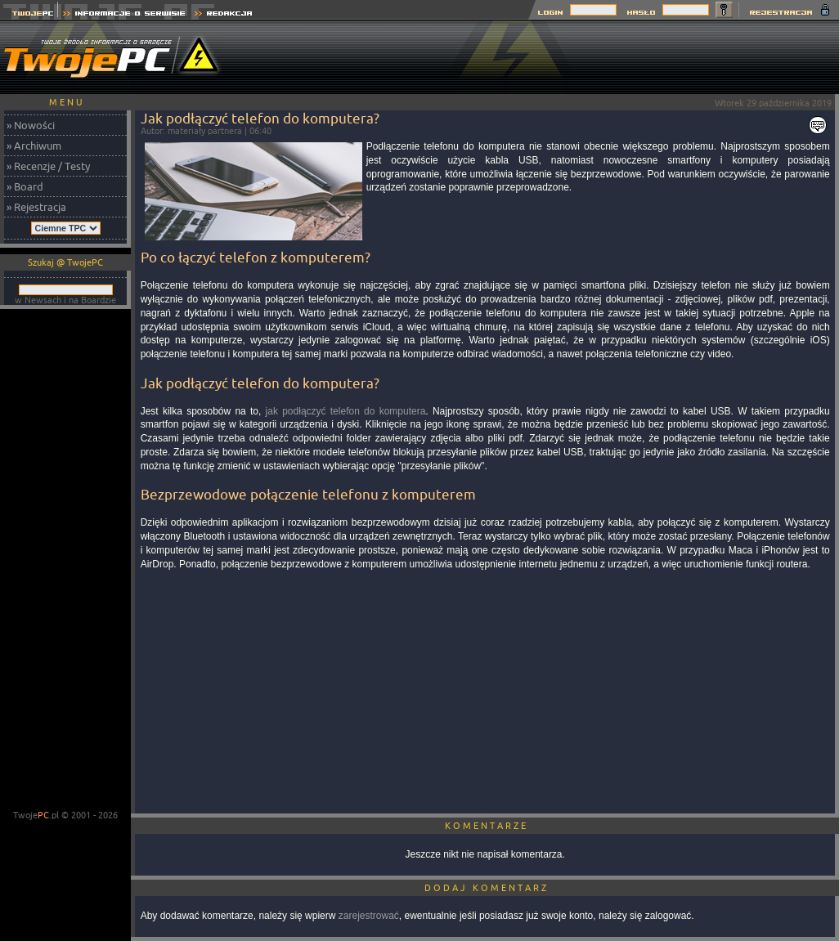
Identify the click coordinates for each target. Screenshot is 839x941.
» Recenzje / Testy (48, 166)
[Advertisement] (65, 561)
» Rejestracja (36, 207)
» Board (25, 186)
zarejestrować (369, 915)
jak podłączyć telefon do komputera (346, 411)
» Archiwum (34, 145)
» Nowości (31, 125)
